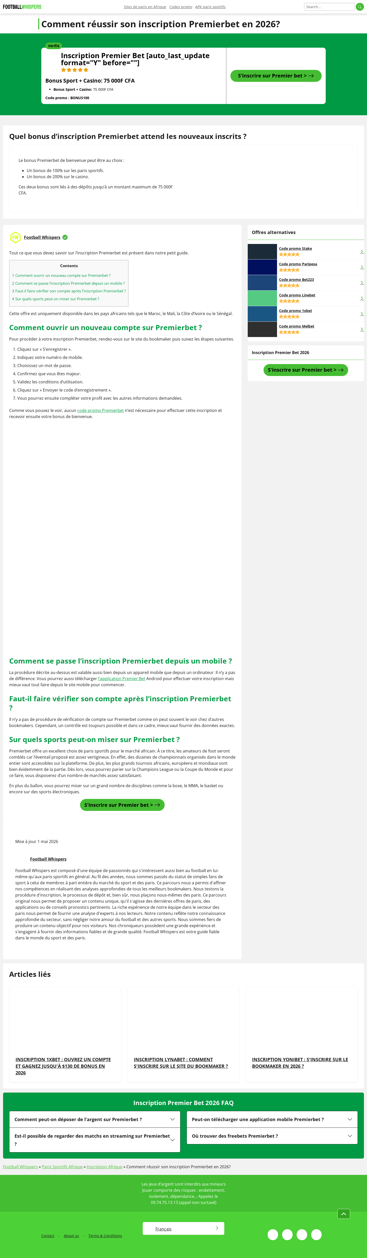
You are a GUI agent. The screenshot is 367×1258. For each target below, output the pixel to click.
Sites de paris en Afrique (145, 6)
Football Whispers (42, 237)
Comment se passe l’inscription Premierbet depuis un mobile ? (68, 283)
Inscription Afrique (104, 1167)
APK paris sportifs (210, 6)
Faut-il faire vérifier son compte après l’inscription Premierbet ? (69, 290)
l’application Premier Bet (121, 678)
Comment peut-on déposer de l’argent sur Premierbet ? (78, 1119)
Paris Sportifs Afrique (62, 1167)
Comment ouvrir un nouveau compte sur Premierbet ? (61, 275)
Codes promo (180, 6)
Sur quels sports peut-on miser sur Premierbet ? (55, 298)
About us (71, 1235)
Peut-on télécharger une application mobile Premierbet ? (258, 1119)
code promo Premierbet (100, 410)
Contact (47, 1235)
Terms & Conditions (105, 1235)
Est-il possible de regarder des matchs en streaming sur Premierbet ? (92, 1140)
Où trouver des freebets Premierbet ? (235, 1136)
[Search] (329, 7)
